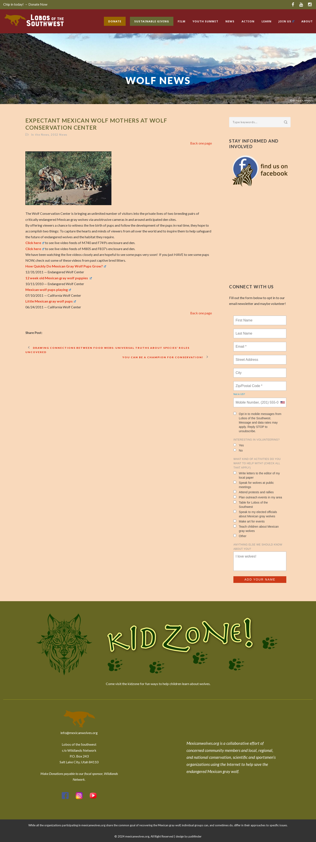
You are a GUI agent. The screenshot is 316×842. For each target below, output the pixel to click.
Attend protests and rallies (253, 492)
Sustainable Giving (151, 21)
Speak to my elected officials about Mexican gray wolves (255, 514)
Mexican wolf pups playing (48, 289)
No (238, 450)
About (307, 21)
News (229, 21)
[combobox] (282, 402)
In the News (40, 134)
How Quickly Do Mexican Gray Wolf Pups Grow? (65, 266)
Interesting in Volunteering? (256, 439)
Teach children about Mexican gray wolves (256, 529)
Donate (114, 21)
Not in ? (239, 394)
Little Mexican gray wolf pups (50, 301)
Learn (266, 21)
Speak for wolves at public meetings (253, 485)
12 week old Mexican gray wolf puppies (58, 278)
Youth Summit (205, 21)
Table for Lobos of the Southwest (250, 505)
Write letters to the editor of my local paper (256, 475)
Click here (34, 243)
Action (248, 21)
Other (239, 536)
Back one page (201, 143)
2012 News (59, 134)
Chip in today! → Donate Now (25, 4)
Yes (238, 445)
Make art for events (249, 521)
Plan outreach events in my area (257, 497)
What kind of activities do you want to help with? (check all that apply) (257, 463)
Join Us (286, 21)
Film (181, 21)
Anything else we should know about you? (257, 546)
